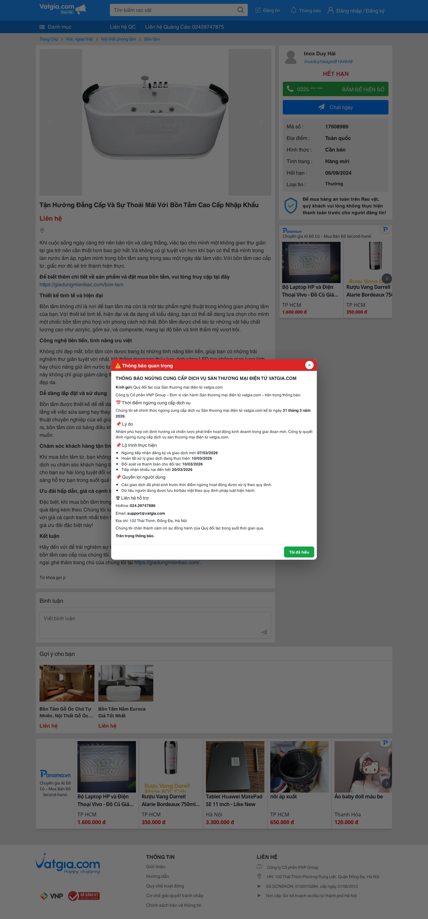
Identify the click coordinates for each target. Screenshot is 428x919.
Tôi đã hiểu (299, 552)
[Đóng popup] (309, 365)
